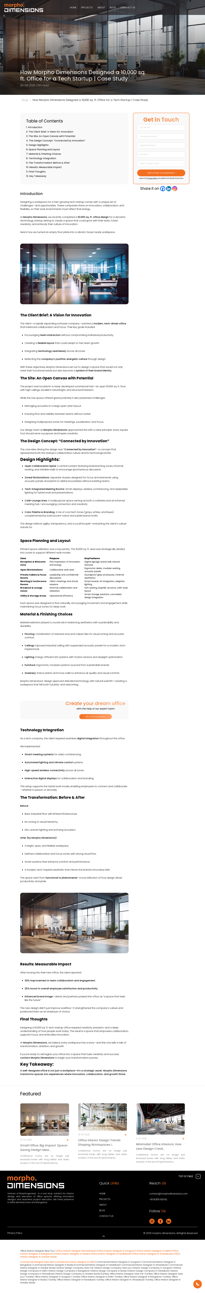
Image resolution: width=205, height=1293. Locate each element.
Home (73, 7)
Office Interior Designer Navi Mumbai (75, 1250)
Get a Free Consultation (95, 716)
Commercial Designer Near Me (36, 1261)
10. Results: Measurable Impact (44, 167)
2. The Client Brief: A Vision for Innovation (49, 131)
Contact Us (128, 7)
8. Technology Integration (41, 158)
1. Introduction (34, 127)
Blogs (25, 100)
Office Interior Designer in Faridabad (110, 1253)
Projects (87, 7)
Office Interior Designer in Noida (71, 1253)
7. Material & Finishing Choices (43, 154)
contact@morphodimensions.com (169, 1194)
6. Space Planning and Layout (43, 149)
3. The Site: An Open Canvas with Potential (50, 136)
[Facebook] (163, 188)
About (101, 7)
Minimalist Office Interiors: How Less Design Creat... (158, 1146)
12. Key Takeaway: (36, 176)
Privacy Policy (152, 178)
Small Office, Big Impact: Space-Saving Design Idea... (44, 1148)
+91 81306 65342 (158, 1199)
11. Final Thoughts (36, 171)
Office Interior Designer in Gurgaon (116, 1250)
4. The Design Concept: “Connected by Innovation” (55, 140)
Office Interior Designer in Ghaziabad (152, 1253)
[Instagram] (174, 188)
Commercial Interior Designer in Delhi (75, 1261)
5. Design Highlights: (37, 145)
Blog (113, 7)
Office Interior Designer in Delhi (153, 1250)
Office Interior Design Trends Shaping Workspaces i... (99, 1142)
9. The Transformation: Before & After (48, 162)
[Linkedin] (168, 188)
